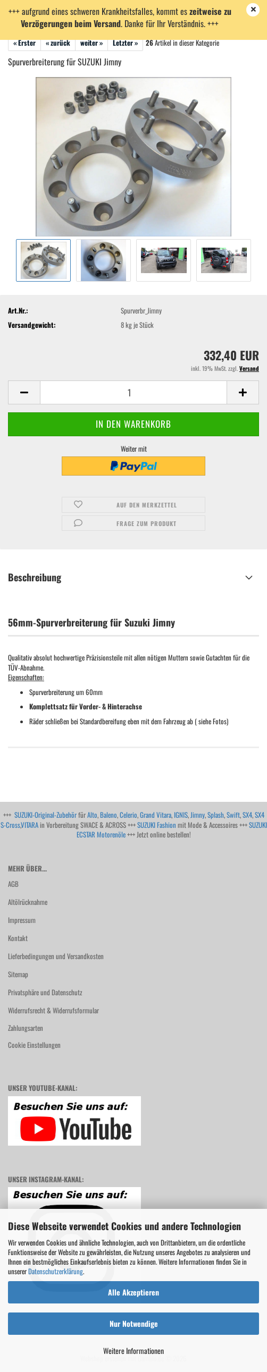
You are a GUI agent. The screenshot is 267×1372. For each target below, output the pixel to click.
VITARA (29, 824)
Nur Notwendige (134, 1323)
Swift (233, 814)
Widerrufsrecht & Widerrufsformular (53, 1010)
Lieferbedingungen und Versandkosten (56, 956)
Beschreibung (34, 577)
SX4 (247, 814)
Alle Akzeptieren (133, 1292)
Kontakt (18, 938)
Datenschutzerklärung (55, 1271)
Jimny (197, 814)
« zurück (58, 42)
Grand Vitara (155, 814)
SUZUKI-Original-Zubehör (45, 814)
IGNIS (181, 814)
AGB (13, 883)
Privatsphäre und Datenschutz (45, 992)
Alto (92, 814)
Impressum (22, 919)
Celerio (128, 814)
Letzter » (125, 42)
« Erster (24, 42)
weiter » (91, 42)
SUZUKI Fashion (156, 824)
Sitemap (18, 974)
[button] (24, 392)
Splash (215, 814)
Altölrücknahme (27, 901)
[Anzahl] (133, 392)
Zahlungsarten (25, 1027)
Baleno (108, 814)
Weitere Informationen (133, 1350)
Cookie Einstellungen (34, 1044)
